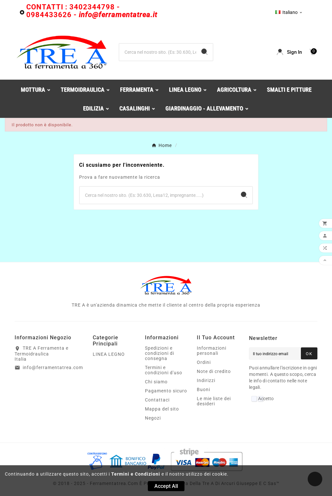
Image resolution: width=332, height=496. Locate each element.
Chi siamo (156, 381)
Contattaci (157, 399)
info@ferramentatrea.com (53, 367)
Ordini (204, 362)
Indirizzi (206, 380)
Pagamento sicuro (166, 390)
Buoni (203, 389)
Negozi (153, 418)
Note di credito (214, 371)
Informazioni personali (211, 350)
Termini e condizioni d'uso (163, 370)
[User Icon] (289, 52)
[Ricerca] (157, 52)
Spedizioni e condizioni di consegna (159, 353)
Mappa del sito (162, 408)
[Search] (204, 52)
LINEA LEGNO (109, 354)
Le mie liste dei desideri (214, 401)
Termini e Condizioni (135, 474)
